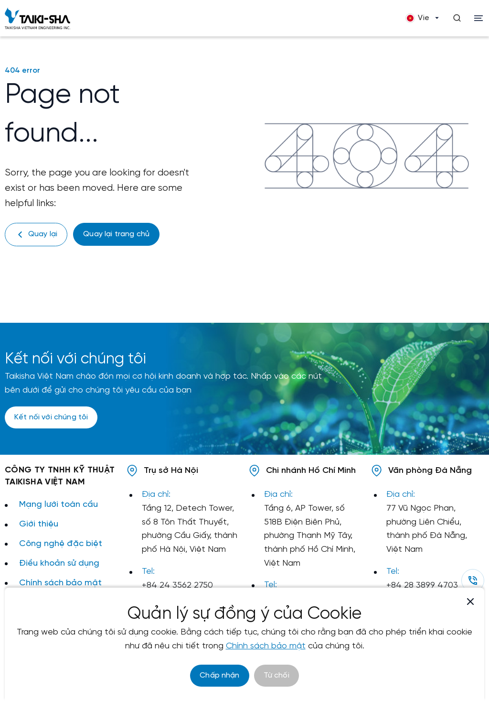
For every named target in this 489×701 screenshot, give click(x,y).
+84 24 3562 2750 (177, 585)
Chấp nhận (219, 675)
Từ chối (276, 675)
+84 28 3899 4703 (422, 585)
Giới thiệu (38, 524)
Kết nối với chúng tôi (51, 417)
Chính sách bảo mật (60, 583)
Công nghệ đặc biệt (60, 543)
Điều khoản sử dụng (59, 563)
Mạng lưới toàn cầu (58, 504)
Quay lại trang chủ (116, 234)
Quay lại (36, 234)
